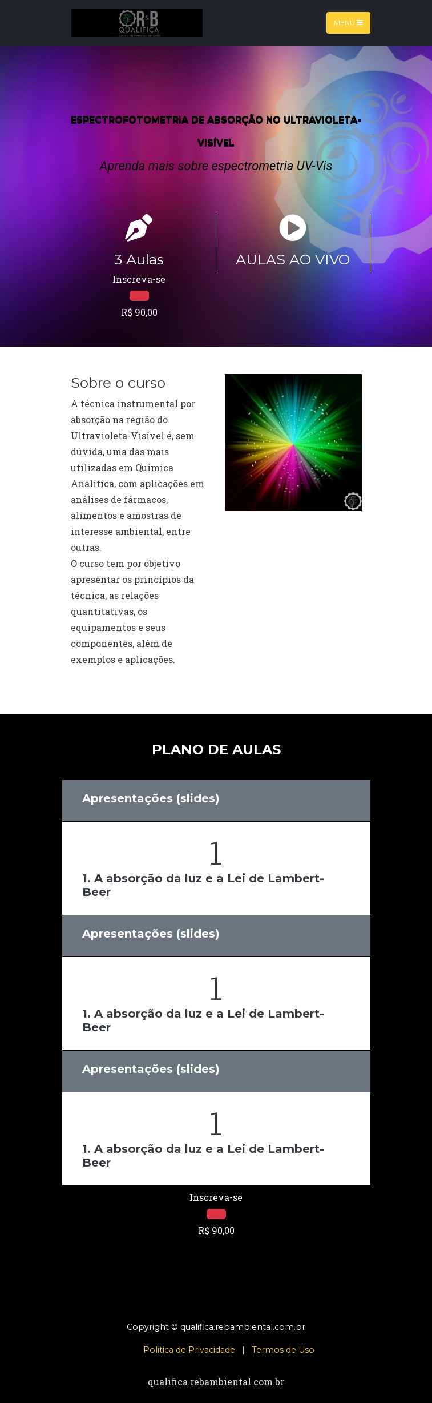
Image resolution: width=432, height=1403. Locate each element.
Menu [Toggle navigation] (348, 22)
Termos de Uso (283, 1350)
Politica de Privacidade (189, 1350)
